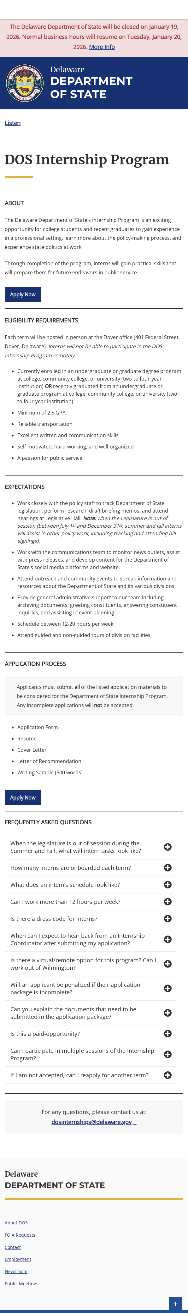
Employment (18, 1259)
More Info (102, 47)
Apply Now (22, 294)
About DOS (16, 1223)
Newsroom (16, 1271)
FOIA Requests (20, 1235)
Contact (13, 1247)
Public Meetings (21, 1284)
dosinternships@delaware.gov (91, 1122)
